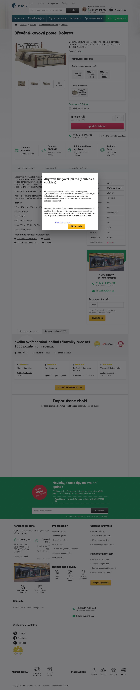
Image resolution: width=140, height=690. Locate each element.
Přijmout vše (76, 226)
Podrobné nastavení (63, 222)
